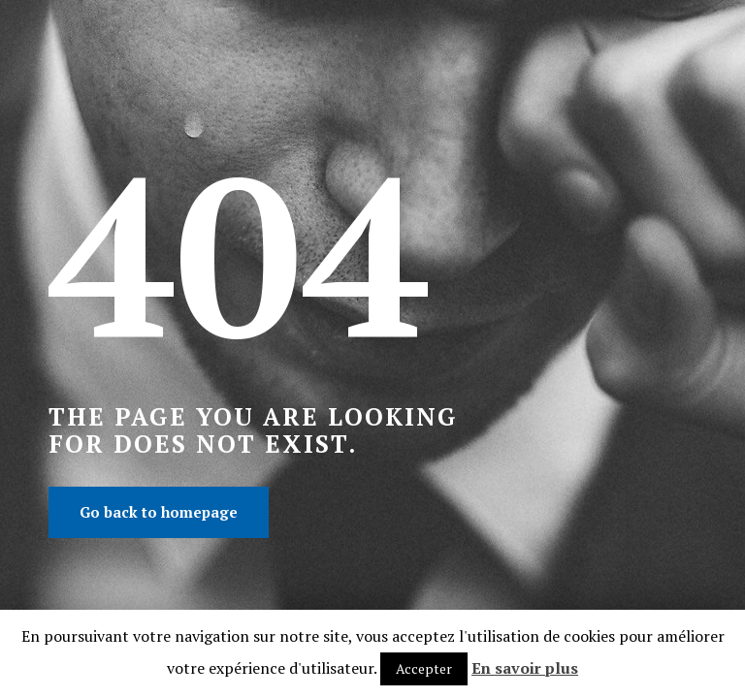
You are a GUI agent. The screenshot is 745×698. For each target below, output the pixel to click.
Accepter (424, 668)
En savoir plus (524, 668)
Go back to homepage (159, 512)
